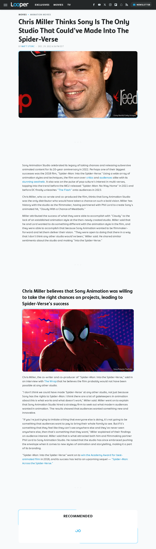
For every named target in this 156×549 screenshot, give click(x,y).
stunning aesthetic (33, 182)
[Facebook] (93, 5)
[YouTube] (99, 5)
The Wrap (50, 381)
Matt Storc (27, 46)
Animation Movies (40, 15)
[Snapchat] (121, 5)
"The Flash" (64, 190)
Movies (58, 4)
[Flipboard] (115, 5)
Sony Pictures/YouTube (122, 369)
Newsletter (141, 4)
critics (89, 177)
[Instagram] (110, 5)
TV (69, 4)
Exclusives (42, 4)
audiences (105, 177)
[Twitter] (104, 5)
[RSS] (126, 5)
